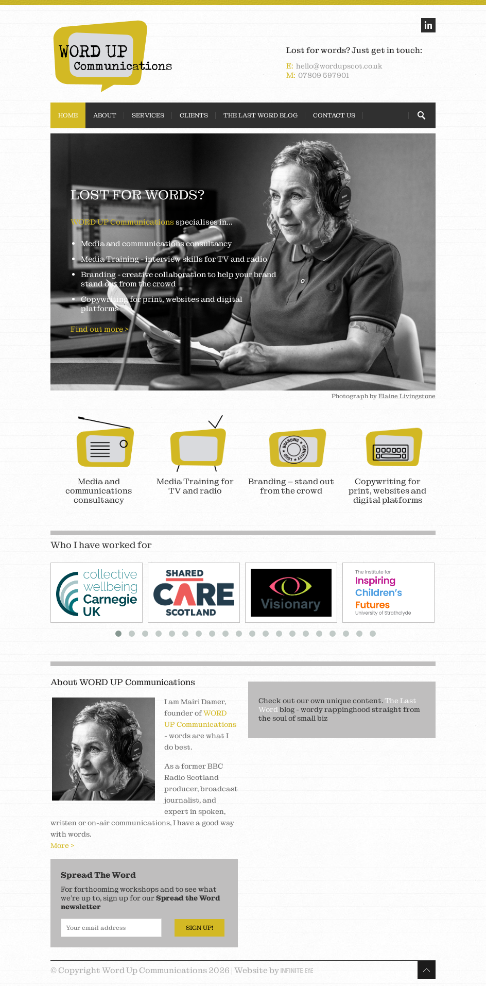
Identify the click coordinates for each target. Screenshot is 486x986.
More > (62, 845)
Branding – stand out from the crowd (291, 486)
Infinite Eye (297, 970)
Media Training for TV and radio (195, 486)
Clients (194, 115)
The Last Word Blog (260, 115)
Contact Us (334, 115)
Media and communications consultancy (98, 490)
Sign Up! (199, 928)
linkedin (428, 25)
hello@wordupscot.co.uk (339, 66)
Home (68, 115)
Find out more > (100, 329)
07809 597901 (323, 75)
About (104, 115)
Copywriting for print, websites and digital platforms (387, 490)
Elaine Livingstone (407, 396)
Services (148, 115)
